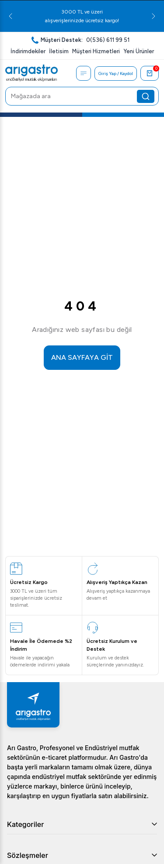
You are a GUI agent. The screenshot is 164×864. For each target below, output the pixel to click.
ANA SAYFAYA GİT (82, 357)
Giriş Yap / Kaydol (115, 73)
